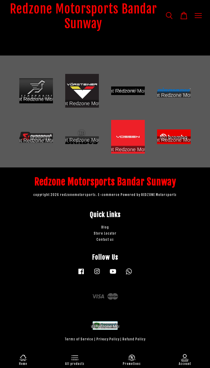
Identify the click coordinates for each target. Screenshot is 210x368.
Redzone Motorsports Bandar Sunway (83, 16)
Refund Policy (133, 339)
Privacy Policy (107, 339)
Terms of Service (79, 339)
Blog (105, 227)
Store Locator (105, 234)
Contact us (105, 240)
